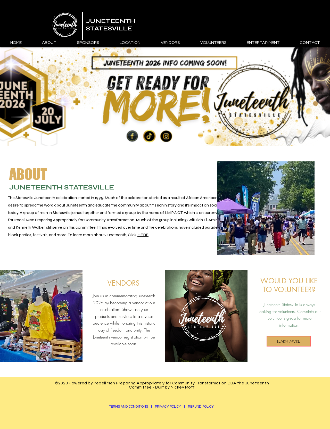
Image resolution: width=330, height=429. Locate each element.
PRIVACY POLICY (167, 406)
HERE (142, 234)
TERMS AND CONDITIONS (129, 406)
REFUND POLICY (200, 406)
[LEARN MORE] (289, 341)
